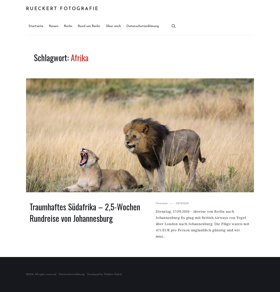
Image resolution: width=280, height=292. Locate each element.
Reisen (53, 26)
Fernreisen (162, 203)
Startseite (36, 26)
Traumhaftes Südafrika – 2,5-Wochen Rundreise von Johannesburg (85, 212)
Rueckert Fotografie (62, 9)
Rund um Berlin (89, 26)
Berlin (68, 26)
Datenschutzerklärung (142, 26)
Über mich (113, 26)
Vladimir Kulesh (113, 274)
